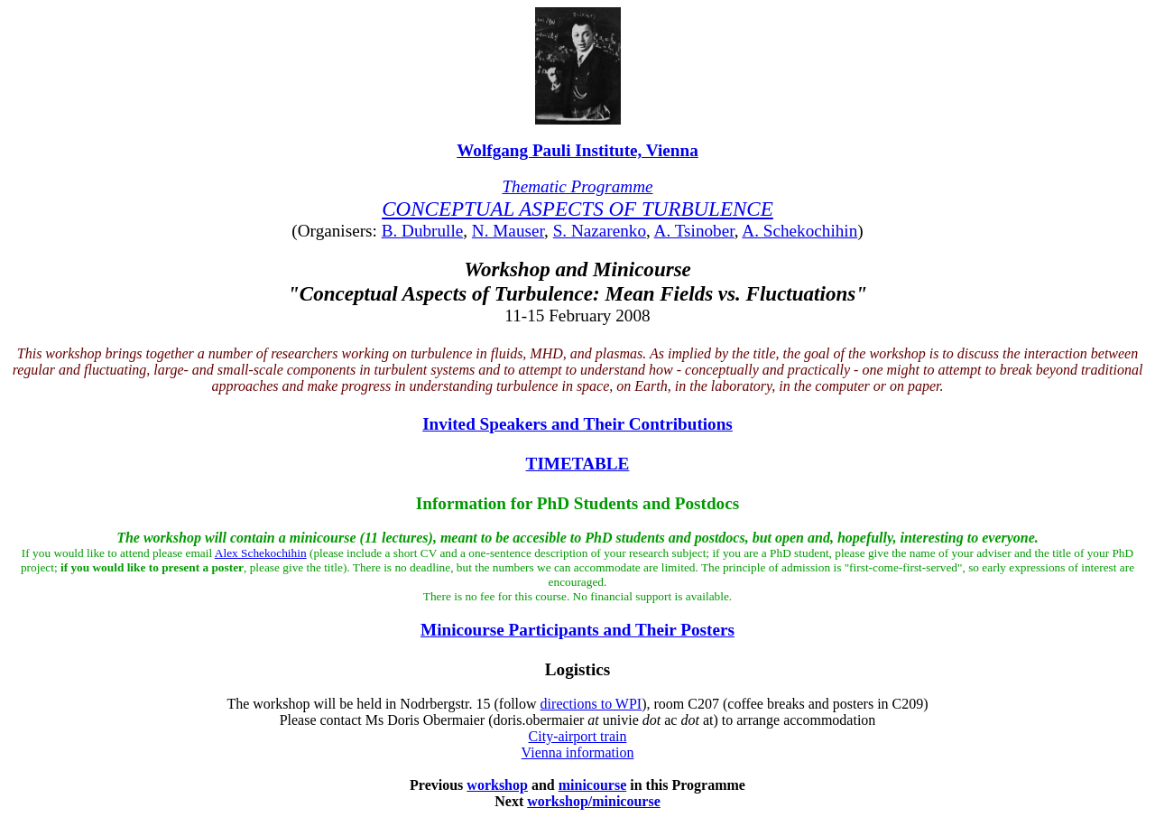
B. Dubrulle (423, 230)
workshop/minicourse (594, 801)
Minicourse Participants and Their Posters (577, 629)
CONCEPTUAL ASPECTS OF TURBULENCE (577, 208)
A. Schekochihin (799, 230)
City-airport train (578, 736)
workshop (497, 785)
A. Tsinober (694, 230)
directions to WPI (591, 703)
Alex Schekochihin (261, 553)
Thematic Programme (577, 186)
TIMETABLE (578, 463)
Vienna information (578, 752)
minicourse (593, 785)
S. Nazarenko (599, 230)
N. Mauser (508, 230)
